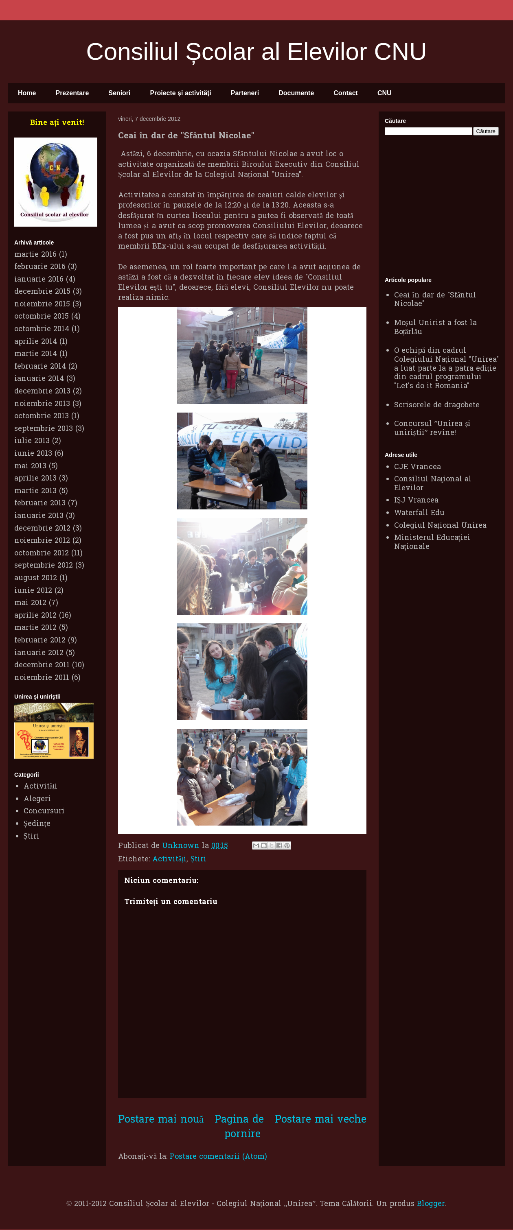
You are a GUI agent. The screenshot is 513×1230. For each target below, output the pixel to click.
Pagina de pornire (239, 1127)
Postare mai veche (320, 1119)
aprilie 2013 (35, 478)
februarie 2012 (40, 640)
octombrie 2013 (41, 416)
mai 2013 (30, 466)
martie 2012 (35, 628)
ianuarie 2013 (39, 516)
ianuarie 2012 (39, 653)
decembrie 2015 (42, 291)
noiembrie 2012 (42, 540)
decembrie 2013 (42, 391)
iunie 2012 (33, 591)
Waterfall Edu (419, 513)
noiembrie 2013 (42, 404)
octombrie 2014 (41, 329)
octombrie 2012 (41, 553)
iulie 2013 (32, 441)
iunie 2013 (33, 453)
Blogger (431, 1204)
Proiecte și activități (180, 93)
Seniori (119, 93)
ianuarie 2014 (39, 379)
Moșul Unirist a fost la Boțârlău (435, 328)
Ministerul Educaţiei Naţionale (432, 543)
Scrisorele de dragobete (437, 405)
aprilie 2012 (35, 615)
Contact (345, 93)
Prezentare (72, 93)
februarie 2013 (40, 503)
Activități (169, 859)
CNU (384, 93)
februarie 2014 (40, 366)
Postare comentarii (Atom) (218, 1156)
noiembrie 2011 (41, 678)
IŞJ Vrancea (416, 500)
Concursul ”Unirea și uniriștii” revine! (432, 429)
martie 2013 (35, 491)
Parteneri (245, 93)
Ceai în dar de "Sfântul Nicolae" (435, 300)
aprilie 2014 (35, 341)
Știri (198, 859)
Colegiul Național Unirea (440, 525)
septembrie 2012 (43, 565)
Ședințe (37, 824)
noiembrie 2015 (42, 304)
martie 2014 (35, 354)
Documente (296, 93)
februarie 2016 (40, 267)
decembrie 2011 (42, 665)
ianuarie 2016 (39, 279)
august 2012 (35, 578)
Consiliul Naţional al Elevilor (432, 484)
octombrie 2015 (41, 316)
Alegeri (37, 799)
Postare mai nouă (161, 1119)
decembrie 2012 (42, 528)
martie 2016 (35, 254)
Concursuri (44, 811)
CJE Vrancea (417, 467)
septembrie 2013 (43, 429)
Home (27, 93)
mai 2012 (30, 603)
